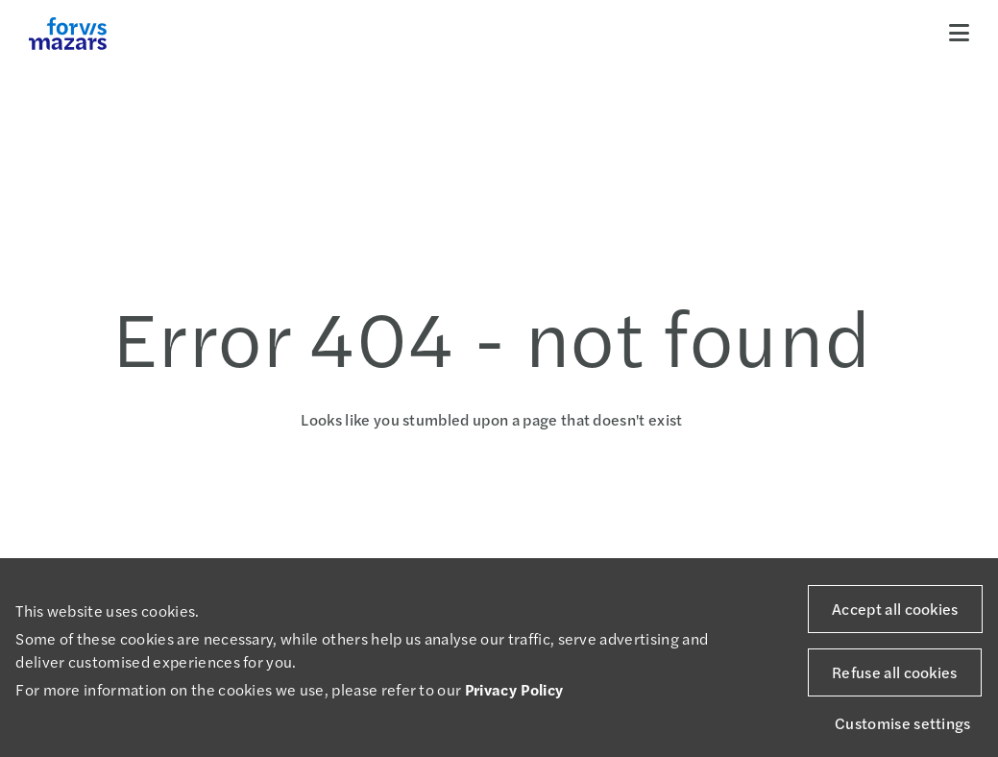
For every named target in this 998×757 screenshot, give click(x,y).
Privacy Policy (514, 689)
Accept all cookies (895, 609)
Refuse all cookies (895, 672)
